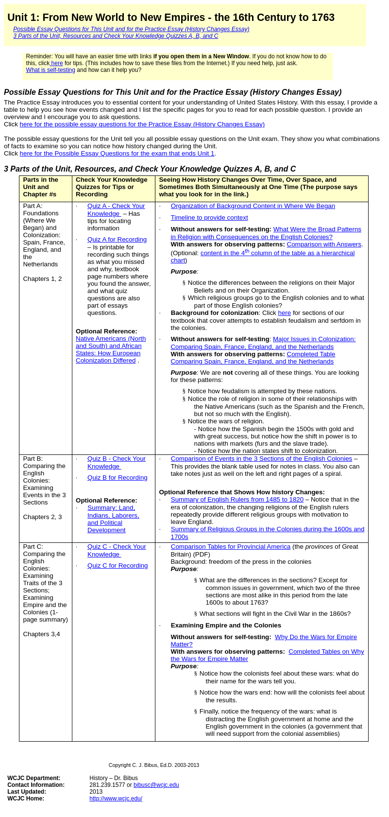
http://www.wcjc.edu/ (115, 798)
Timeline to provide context (209, 217)
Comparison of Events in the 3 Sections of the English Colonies (261, 458)
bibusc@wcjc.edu (156, 785)
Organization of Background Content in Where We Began (253, 205)
